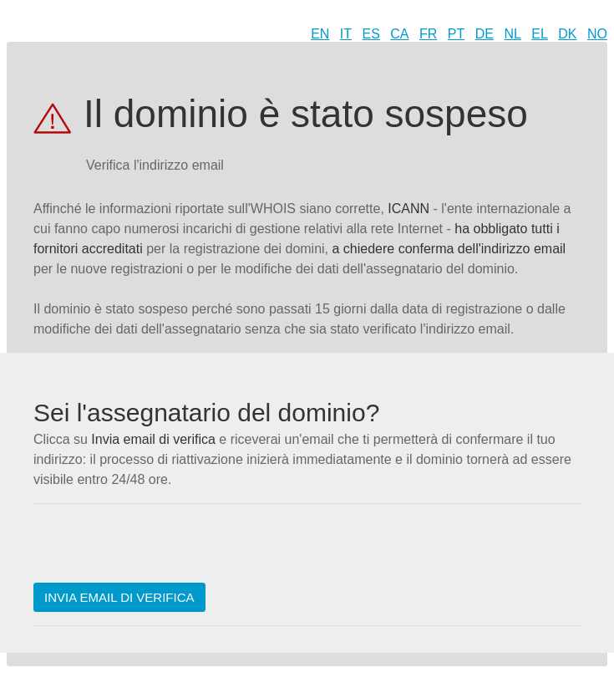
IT (346, 34)
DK (567, 34)
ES (371, 34)
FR (428, 34)
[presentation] (160, 550)
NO (597, 34)
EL (539, 34)
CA (399, 34)
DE (484, 34)
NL (512, 34)
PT (456, 34)
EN (320, 34)
